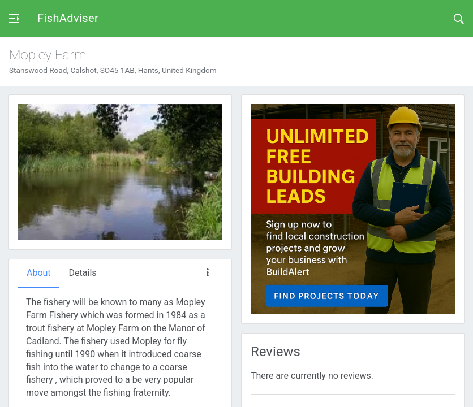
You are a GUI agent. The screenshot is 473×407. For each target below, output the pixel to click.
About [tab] (39, 272)
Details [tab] (83, 272)
